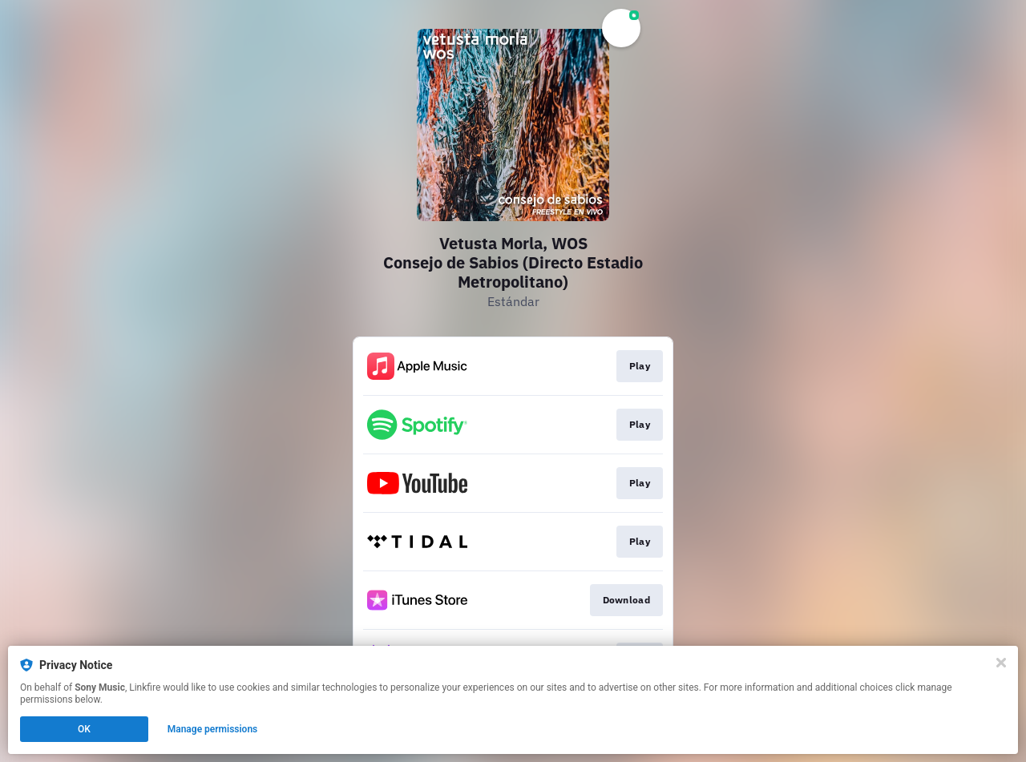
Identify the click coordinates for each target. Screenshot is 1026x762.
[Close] (1001, 662)
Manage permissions (213, 729)
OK (84, 729)
